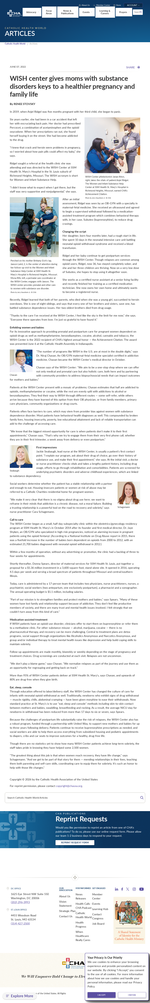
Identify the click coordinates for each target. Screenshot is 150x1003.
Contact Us (65, 917)
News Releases (81, 897)
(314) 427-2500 (20, 924)
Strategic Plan (67, 911)
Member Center (97, 897)
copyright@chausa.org (69, 786)
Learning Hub (100, 910)
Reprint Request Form (79, 843)
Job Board (98, 924)
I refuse (132, 995)
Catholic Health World (16, 43)
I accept (101, 995)
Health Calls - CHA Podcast (84, 906)
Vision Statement (65, 904)
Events (96, 904)
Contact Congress (97, 917)
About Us (64, 897)
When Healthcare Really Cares (83, 937)
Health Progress (81, 925)
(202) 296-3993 (20, 903)
